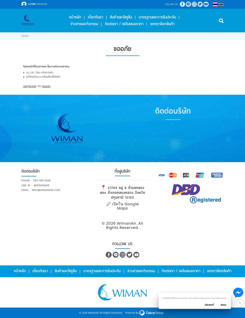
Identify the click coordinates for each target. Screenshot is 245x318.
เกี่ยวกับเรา (95, 17)
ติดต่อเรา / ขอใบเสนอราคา (124, 24)
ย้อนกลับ (46, 86)
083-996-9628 (42, 180)
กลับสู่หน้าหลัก (29, 86)
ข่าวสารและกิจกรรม (84, 24)
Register (42, 4)
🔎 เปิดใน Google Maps (122, 206)
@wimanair (41, 185)
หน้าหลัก (75, 17)
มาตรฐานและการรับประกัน (157, 17)
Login (31, 4)
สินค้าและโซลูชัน (121, 17)
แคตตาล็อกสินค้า (162, 24)
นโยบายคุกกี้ (209, 305)
